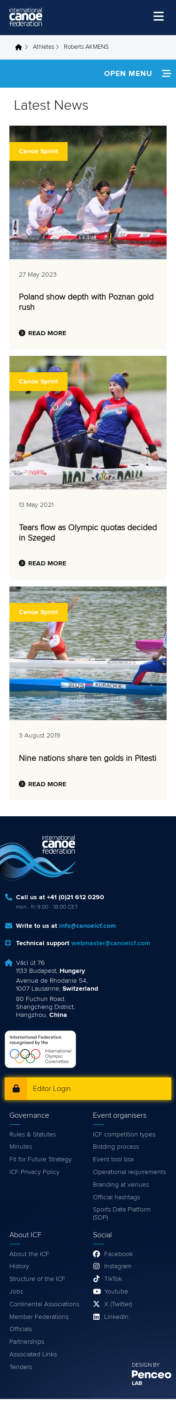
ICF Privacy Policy (34, 1172)
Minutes (20, 1147)
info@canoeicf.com (87, 926)
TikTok (113, 1279)
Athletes (43, 47)
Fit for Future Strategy (40, 1159)
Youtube (116, 1291)
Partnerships (26, 1342)
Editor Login (52, 1088)
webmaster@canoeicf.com (110, 943)
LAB (137, 1383)
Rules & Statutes (32, 1134)
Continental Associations (44, 1304)
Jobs (16, 1291)
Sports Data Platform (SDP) (122, 1213)
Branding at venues (121, 1184)
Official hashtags (116, 1197)
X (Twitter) (118, 1304)
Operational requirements (129, 1172)
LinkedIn (116, 1317)
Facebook (118, 1254)
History (19, 1266)
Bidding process (116, 1147)
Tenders (20, 1367)
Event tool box (113, 1159)
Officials (20, 1329)
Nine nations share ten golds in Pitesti (87, 758)
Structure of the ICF (37, 1279)
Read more (47, 333)
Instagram (117, 1266)
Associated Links (33, 1354)
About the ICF (29, 1254)
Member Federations (39, 1317)
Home (21, 47)
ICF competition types (124, 1134)
